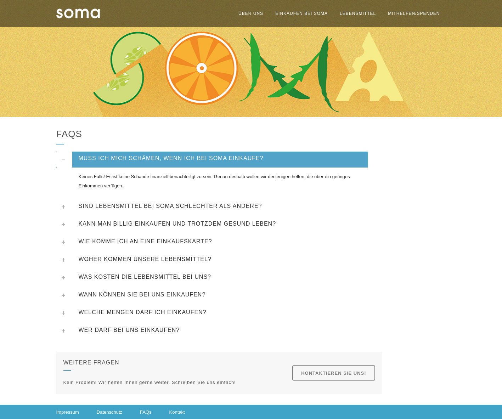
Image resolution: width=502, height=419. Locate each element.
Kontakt (177, 412)
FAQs (146, 412)
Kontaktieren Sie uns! (333, 373)
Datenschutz (109, 412)
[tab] (212, 160)
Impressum (67, 412)
